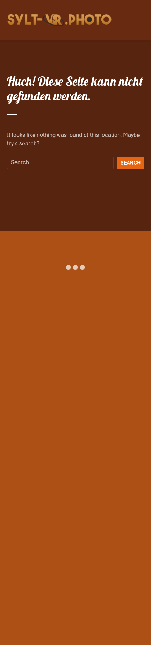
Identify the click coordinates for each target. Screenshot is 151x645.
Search (131, 163)
